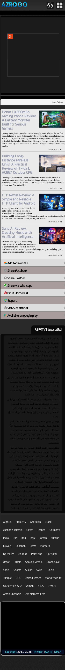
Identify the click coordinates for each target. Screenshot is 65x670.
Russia (17, 562)
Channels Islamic (12, 530)
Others (52, 586)
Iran (15, 538)
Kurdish (55, 538)
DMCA (57, 652)
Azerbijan (35, 522)
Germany (54, 530)
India (6, 538)
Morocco (45, 546)
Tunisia (50, 570)
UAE (18, 578)
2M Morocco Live (35, 594)
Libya (33, 546)
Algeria (7, 522)
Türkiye (7, 578)
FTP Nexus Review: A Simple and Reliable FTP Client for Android (18, 199)
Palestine (36, 554)
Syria (39, 570)
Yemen (30, 586)
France (41, 530)
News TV (8, 554)
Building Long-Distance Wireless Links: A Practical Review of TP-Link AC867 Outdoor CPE (17, 164)
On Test (22, 554)
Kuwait (7, 546)
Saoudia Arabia (33, 562)
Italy (32, 538)
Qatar (6, 562)
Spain (6, 570)
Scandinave (53, 562)
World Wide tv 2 (12, 586)
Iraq (23, 538)
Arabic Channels (12, 594)
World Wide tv (53, 578)
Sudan (28, 570)
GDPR (48, 652)
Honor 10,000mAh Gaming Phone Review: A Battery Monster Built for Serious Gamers (19, 120)
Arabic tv (21, 522)
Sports (17, 570)
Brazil (48, 522)
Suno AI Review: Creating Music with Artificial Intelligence (17, 232)
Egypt (29, 530)
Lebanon (21, 546)
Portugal (51, 554)
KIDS (41, 586)
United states (33, 578)
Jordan (43, 538)
